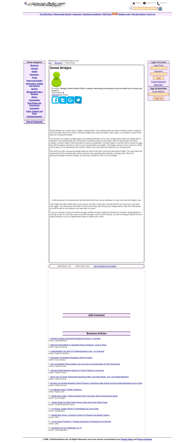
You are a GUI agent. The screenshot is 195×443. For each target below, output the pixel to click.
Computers (34, 108)
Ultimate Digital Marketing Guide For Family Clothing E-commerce (77, 370)
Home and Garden (34, 81)
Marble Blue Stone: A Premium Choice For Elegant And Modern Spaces (80, 415)
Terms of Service (144, 439)
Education (34, 75)
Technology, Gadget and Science (34, 85)
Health (34, 72)
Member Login (124, 14)
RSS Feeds (110, 14)
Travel (34, 78)
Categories (77, 14)
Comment (55, 95)
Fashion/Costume (34, 117)
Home (137, 3)
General (34, 68)
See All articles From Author (105, 266)
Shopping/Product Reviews (34, 93)
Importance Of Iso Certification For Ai (66, 428)
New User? (158, 85)
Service (34, 89)
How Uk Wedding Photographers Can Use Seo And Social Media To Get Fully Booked (85, 364)
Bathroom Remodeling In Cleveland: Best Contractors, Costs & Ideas (78, 345)
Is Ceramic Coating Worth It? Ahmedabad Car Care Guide (75, 409)
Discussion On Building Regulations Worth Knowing (71, 358)
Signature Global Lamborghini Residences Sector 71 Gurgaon (75, 338)
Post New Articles (139, 14)
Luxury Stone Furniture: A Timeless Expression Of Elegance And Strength (81, 422)
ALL (50, 63)
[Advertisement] (97, 37)
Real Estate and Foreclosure (34, 104)
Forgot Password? (158, 82)
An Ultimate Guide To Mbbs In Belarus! (66, 390)
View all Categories (34, 122)
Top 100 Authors (46, 14)
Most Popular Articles (62, 14)
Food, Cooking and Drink (34, 112)
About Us (150, 3)
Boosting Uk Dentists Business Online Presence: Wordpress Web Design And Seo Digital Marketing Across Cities (96, 383)
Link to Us (151, 14)
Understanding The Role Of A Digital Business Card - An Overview (77, 351)
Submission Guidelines (92, 14)
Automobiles (34, 100)
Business (58, 63)
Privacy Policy (127, 439)
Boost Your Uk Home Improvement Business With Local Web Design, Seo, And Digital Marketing (89, 377)
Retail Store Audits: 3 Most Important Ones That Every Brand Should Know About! (84, 396)
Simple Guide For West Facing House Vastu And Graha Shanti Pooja (79, 402)
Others (34, 97)
